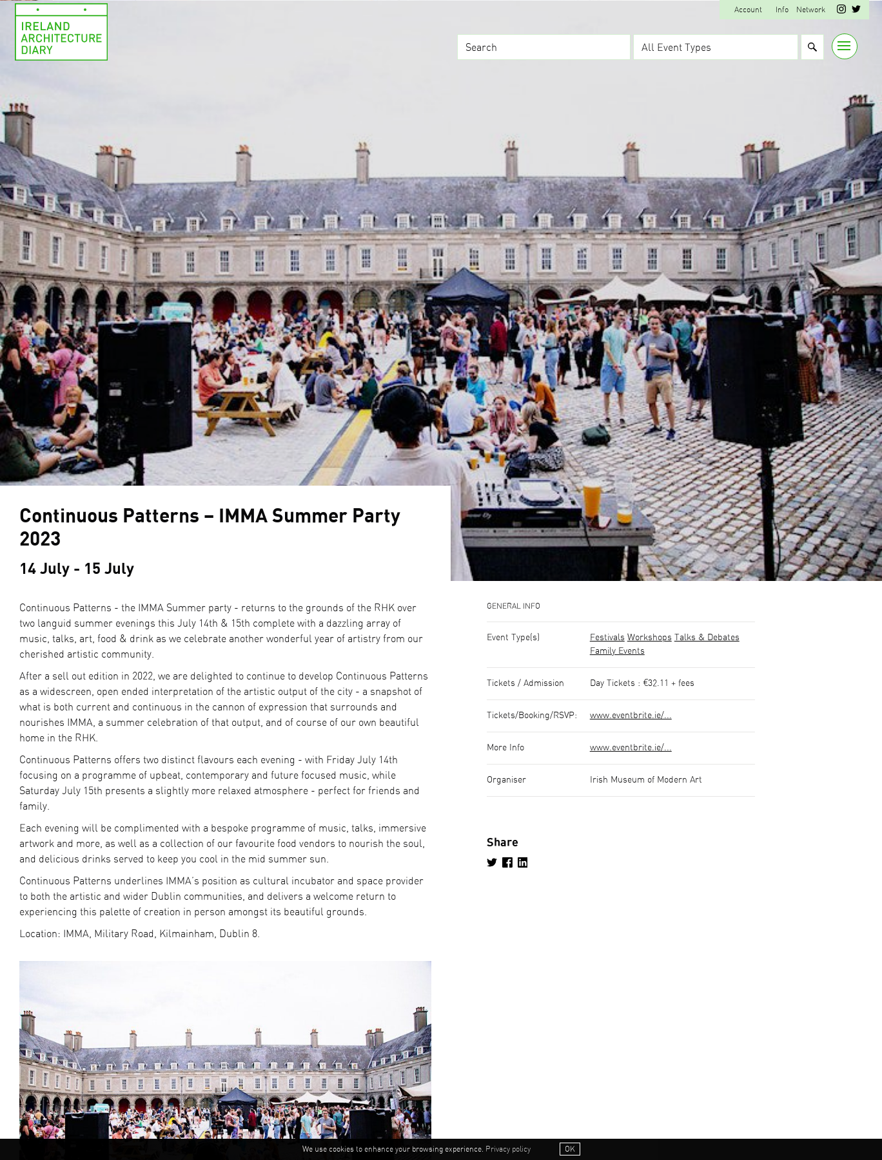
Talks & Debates (707, 637)
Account (748, 10)
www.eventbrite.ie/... (631, 715)
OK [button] (570, 1150)
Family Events (617, 651)
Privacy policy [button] (508, 1150)
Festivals (607, 637)
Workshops (649, 637)
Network (810, 10)
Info (782, 10)
